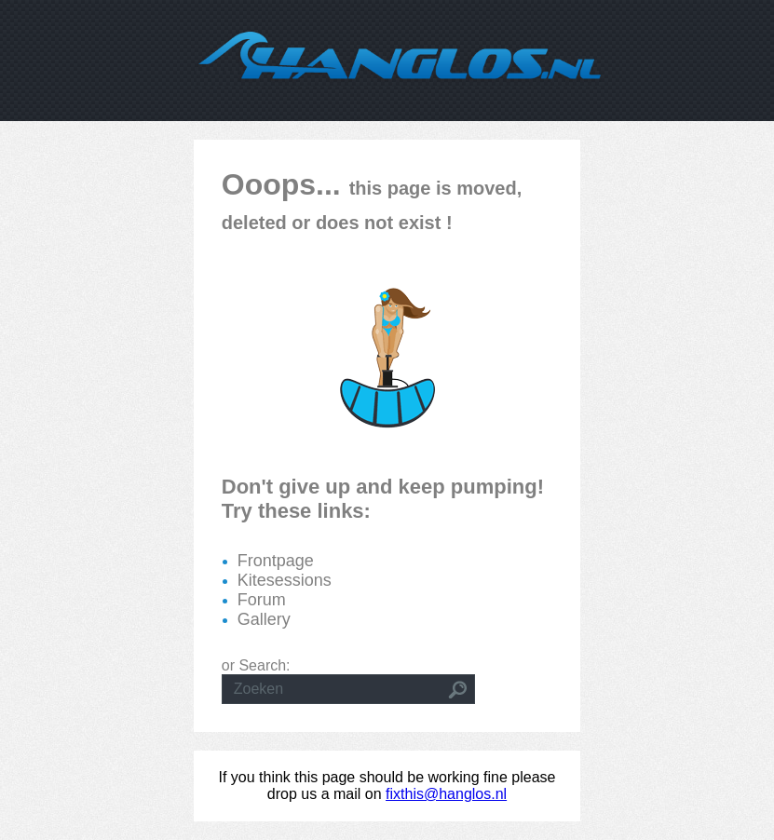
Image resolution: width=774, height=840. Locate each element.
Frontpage (276, 560)
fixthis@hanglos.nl (446, 794)
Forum (262, 599)
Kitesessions (285, 580)
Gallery (264, 619)
